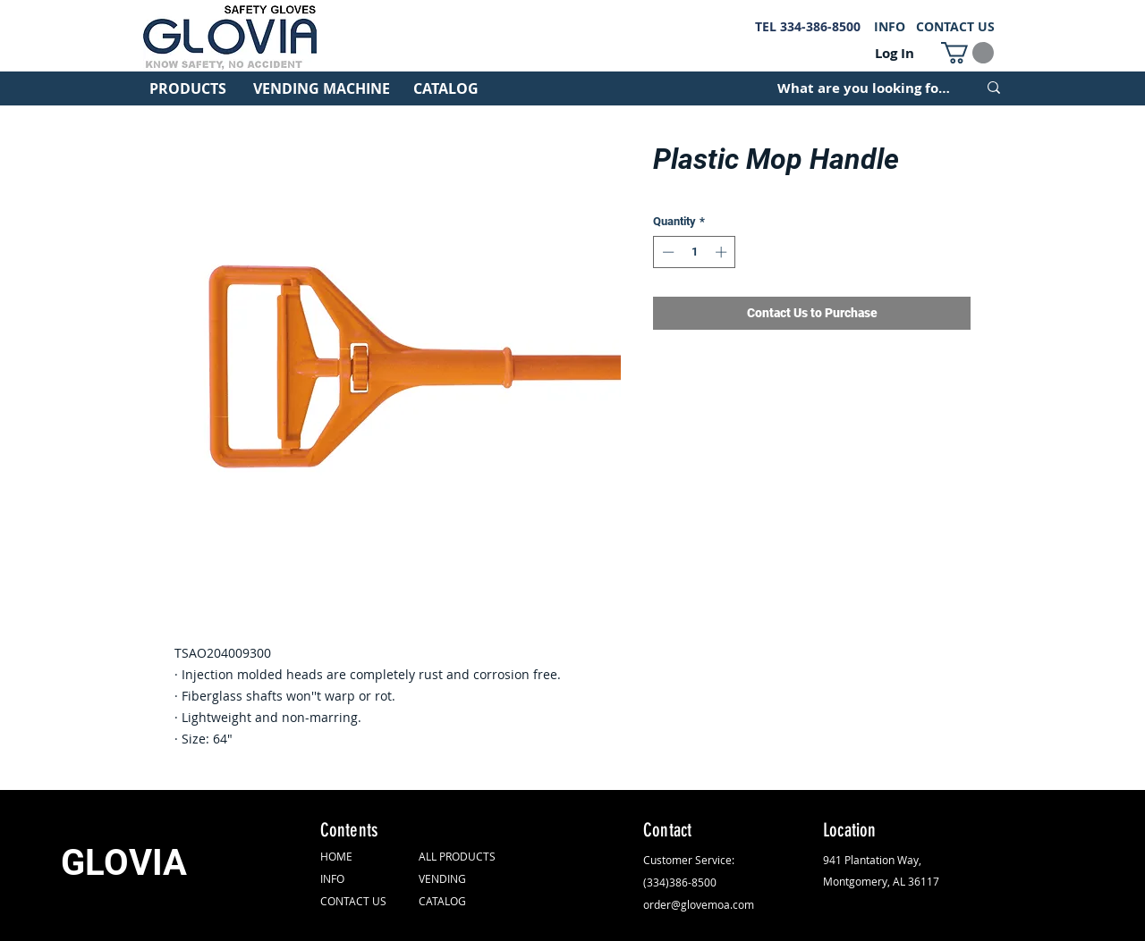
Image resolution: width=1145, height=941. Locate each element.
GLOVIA (124, 863)
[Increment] (723, 252)
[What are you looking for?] (863, 87)
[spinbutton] (694, 252)
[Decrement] (666, 252)
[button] (967, 52)
